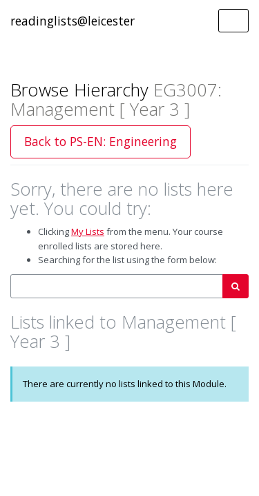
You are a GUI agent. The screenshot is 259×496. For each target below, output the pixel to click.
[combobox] (116, 286)
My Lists (87, 231)
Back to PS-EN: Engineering (100, 141)
